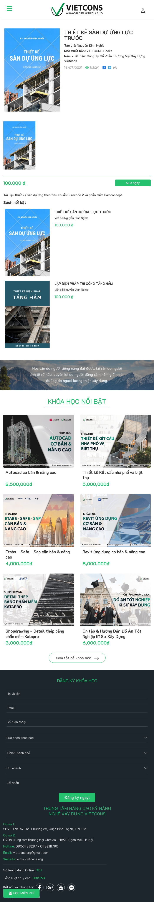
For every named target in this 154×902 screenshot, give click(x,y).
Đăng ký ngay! (77, 797)
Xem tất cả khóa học (77, 657)
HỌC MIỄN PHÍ (21, 893)
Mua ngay (133, 183)
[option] (32, 70)
